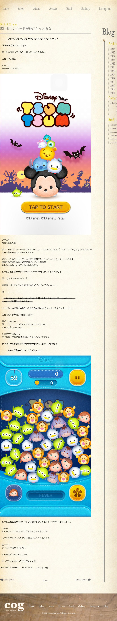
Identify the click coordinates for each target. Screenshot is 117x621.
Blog (111, 8)
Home (3, 8)
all (113, 103)
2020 (112, 71)
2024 (112, 56)
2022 (112, 63)
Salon (17, 8)
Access (47, 8)
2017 (112, 82)
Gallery (76, 8)
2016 (112, 85)
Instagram (95, 8)
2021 (112, 67)
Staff (62, 8)
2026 (112, 49)
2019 (112, 74)
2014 (112, 93)
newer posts (82, 579)
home (45, 580)
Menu (32, 8)
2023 (112, 60)
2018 (112, 78)
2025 (112, 52)
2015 (112, 89)
